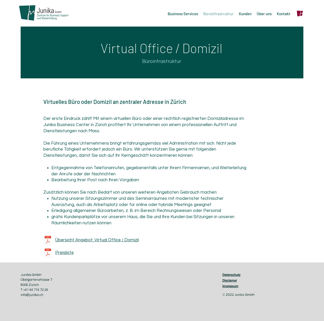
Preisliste (64, 252)
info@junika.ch (32, 295)
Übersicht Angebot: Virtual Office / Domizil (97, 240)
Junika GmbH (31, 275)
